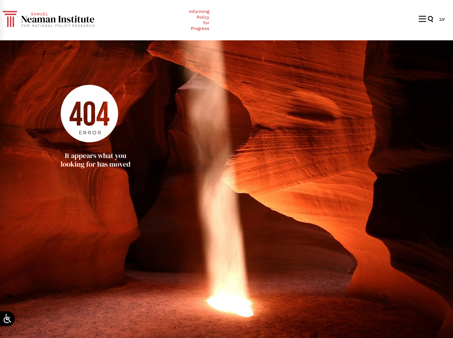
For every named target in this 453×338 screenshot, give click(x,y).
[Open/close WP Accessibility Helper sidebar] (7, 318)
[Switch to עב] (442, 18)
